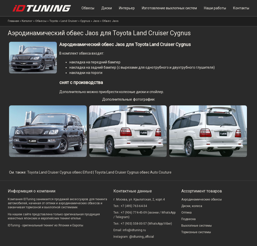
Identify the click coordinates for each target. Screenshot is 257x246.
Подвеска (188, 219)
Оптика (186, 212)
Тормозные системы (196, 232)
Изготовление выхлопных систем (169, 8)
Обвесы (87, 8)
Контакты (241, 8)
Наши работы (215, 8)
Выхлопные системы (196, 225)
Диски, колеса (191, 206)
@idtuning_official (141, 236)
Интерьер (127, 8)
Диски (106, 8)
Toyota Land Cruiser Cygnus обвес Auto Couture (133, 172)
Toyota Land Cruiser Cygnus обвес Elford (59, 172)
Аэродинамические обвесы (201, 199)
